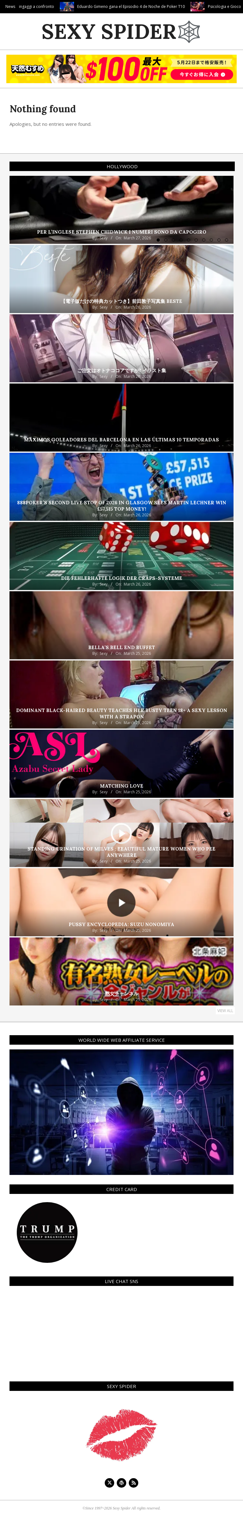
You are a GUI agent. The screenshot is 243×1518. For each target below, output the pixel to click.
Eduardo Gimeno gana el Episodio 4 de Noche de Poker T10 (160, 6)
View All (225, 1010)
